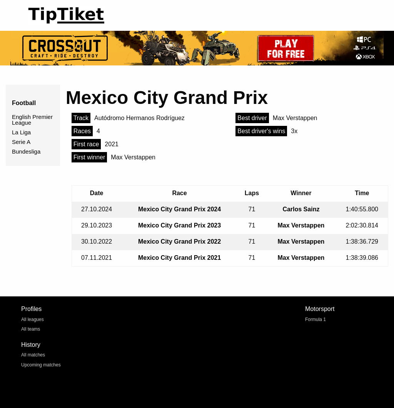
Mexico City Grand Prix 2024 (179, 209)
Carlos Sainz (300, 209)
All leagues (32, 319)
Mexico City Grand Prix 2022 (179, 241)
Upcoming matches (41, 365)
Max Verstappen (300, 225)
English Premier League (32, 120)
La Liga (21, 132)
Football (24, 103)
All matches (33, 355)
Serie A (21, 142)
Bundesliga (26, 151)
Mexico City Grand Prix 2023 (179, 225)
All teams (30, 329)
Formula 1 (315, 319)
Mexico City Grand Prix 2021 (179, 257)
